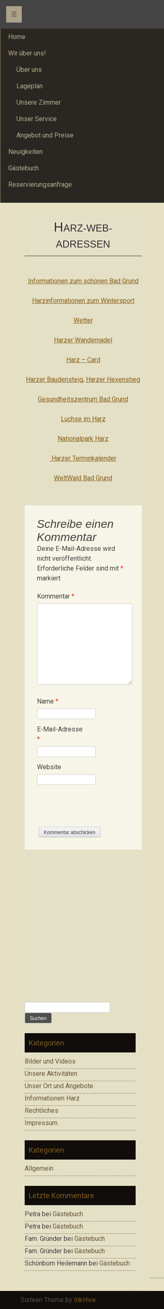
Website (49, 767)
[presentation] (99, 811)
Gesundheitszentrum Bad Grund (83, 399)
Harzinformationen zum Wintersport (83, 301)
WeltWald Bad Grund (83, 478)
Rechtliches (41, 1110)
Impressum (41, 1123)
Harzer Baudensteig (54, 379)
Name (47, 701)
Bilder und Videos (50, 1061)
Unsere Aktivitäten (51, 1073)
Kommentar (55, 596)
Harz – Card (83, 360)
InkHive (85, 1300)
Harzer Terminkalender (83, 458)
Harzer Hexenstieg (113, 379)
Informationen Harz (52, 1098)
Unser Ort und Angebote (59, 1086)
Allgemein (39, 1168)
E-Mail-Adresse (60, 734)
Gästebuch (68, 1214)
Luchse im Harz (83, 419)
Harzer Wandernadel (83, 340)
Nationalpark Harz (83, 438)
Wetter (83, 320)
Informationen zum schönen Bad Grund (83, 281)
